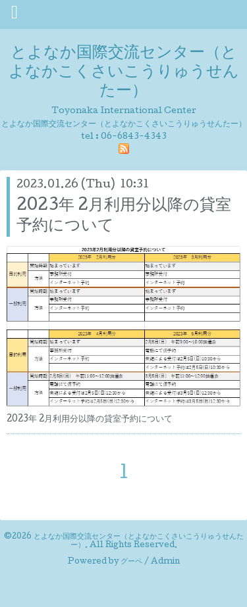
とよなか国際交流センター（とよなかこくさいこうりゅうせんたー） (124, 73)
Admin (165, 562)
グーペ (131, 562)
